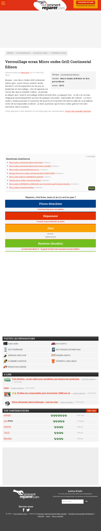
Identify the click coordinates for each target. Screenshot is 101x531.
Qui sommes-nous (20, 514)
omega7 (7, 415)
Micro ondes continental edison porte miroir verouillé (30, 166)
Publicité (41, 516)
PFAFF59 (7, 426)
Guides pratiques (17, 388)
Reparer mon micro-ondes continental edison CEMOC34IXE (32, 173)
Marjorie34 (25, 72)
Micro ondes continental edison (21, 187)
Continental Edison (69, 74)
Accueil (50, 5)
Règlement (90, 514)
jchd (5, 421)
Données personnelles (77, 514)
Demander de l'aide (86, 2)
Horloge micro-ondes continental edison (25, 180)
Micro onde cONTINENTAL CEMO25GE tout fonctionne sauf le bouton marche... (39, 184)
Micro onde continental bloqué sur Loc (24, 169)
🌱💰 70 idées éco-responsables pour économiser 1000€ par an (41, 393)
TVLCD (6, 432)
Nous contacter (57, 516)
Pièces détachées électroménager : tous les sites (35, 402)
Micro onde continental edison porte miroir (26, 162)
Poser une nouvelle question (78, 111)
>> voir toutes (90, 156)
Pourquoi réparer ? (89, 379)
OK (86, 501)
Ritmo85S (8, 438)
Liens (6, 388)
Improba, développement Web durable (52, 514)
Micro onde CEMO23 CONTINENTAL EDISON (26, 177)
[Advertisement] (50, 29)
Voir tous (91, 410)
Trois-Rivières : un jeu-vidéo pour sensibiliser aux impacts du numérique (45, 379)
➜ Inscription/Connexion (85, 5)
